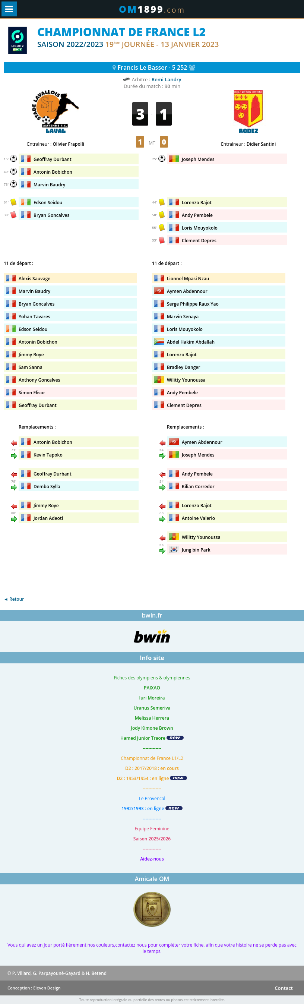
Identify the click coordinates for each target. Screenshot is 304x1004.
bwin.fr (152, 615)
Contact (284, 988)
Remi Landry (166, 79)
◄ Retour (14, 599)
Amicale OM (152, 879)
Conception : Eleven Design (34, 988)
